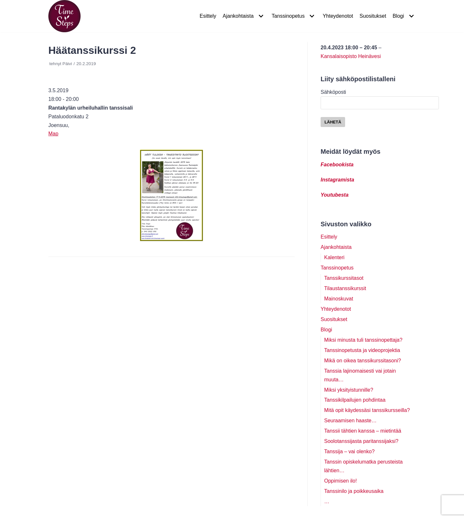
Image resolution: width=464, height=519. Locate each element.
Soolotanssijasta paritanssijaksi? (361, 441)
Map (53, 133)
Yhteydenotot (338, 16)
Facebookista (337, 164)
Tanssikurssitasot (343, 278)
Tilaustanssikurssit (345, 288)
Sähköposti (380, 97)
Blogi (326, 329)
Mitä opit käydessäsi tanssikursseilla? (367, 410)
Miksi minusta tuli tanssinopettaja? (363, 340)
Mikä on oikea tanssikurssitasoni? (362, 360)
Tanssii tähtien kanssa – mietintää (362, 431)
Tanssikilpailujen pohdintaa (354, 400)
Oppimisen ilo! (340, 481)
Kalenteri (334, 257)
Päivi (67, 63)
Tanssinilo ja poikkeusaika (353, 491)
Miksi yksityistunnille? (348, 390)
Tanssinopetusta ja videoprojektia (362, 350)
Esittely (207, 16)
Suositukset (373, 16)
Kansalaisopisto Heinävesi (351, 56)
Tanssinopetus (337, 267)
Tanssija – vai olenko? (349, 451)
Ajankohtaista (336, 247)
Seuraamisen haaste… (350, 420)
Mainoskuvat (338, 298)
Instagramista (337, 179)
